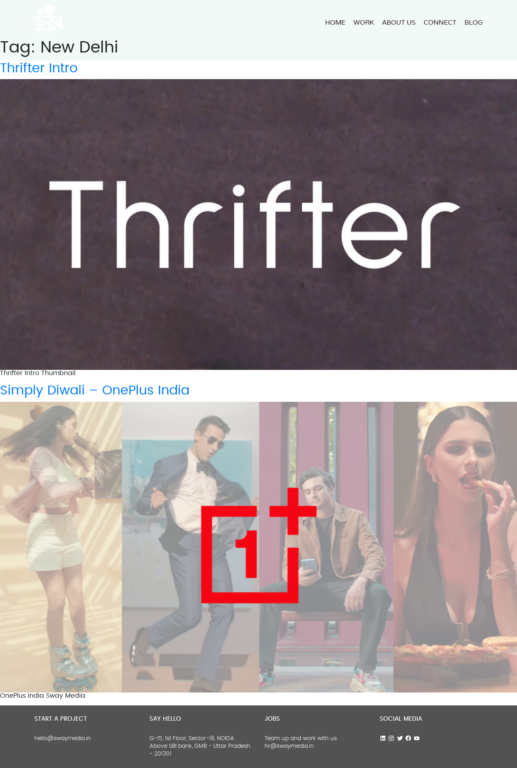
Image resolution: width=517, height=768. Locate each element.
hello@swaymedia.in (62, 738)
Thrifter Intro (39, 68)
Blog (473, 22)
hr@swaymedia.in (289, 746)
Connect (440, 22)
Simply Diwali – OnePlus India (94, 390)
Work (363, 22)
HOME (335, 22)
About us (399, 22)
